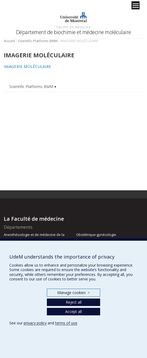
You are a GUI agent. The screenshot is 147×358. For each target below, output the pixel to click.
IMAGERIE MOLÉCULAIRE (27, 66)
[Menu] (136, 5)
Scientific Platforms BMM (38, 40)
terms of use (66, 322)
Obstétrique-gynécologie (96, 234)
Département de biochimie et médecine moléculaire (73, 32)
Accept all (73, 311)
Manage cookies (73, 292)
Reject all (73, 302)
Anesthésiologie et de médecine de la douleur (34, 237)
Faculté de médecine (73, 27)
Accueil (9, 40)
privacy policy (35, 322)
